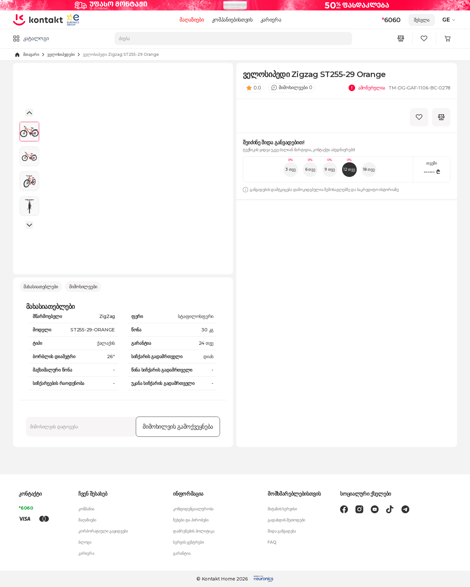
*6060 (26, 508)
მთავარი (31, 54)
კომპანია (86, 508)
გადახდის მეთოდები (286, 519)
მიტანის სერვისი (282, 508)
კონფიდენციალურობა (193, 508)
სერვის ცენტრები (188, 542)
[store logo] (38, 19)
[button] (29, 113)
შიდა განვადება (282, 531)
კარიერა (270, 20)
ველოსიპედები (60, 54)
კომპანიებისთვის (232, 20)
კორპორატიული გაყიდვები (103, 531)
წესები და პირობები (191, 519)
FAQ (272, 542)
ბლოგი (84, 542)
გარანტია (181, 553)
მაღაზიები (192, 20)
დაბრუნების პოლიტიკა (193, 531)
